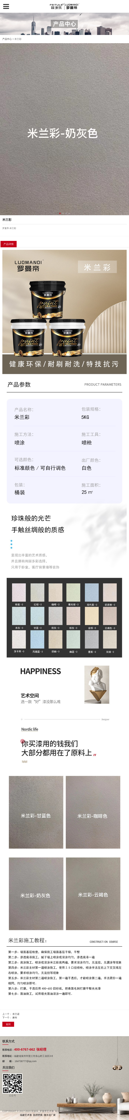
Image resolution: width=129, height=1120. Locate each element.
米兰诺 (15, 1014)
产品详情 (9, 244)
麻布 (14, 1017)
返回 (8, 1024)
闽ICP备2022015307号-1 (101, 1111)
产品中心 (7, 39)
